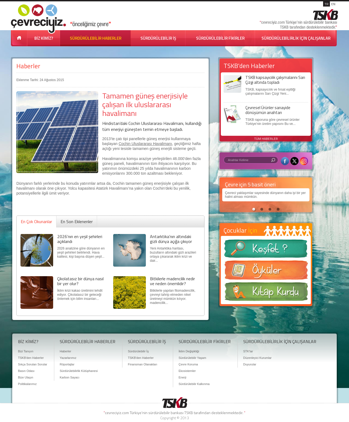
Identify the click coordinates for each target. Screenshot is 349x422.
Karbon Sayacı (69, 377)
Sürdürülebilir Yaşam (192, 357)
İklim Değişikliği (189, 351)
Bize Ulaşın (25, 377)
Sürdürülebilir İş (138, 351)
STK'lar (248, 351)
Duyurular (249, 364)
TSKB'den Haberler (31, 357)
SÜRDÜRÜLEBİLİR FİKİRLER (220, 38)
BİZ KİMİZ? (43, 38)
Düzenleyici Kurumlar (257, 357)
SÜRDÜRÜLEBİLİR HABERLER (95, 38)
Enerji (182, 377)
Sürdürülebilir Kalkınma (194, 384)
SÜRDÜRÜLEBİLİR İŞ (158, 38)
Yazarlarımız (68, 357)
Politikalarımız (27, 384)
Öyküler (266, 272)
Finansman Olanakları (142, 364)
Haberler (28, 66)
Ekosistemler (187, 370)
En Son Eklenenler (77, 221)
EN (333, 4)
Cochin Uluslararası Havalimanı (145, 143)
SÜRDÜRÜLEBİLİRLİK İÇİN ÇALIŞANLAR (295, 38)
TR (326, 4)
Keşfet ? (266, 250)
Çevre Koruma (188, 364)
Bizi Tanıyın (25, 351)
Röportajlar (67, 364)
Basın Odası (26, 370)
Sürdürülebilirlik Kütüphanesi (79, 370)
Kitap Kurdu (266, 293)
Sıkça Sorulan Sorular (32, 364)
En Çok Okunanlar (36, 221)
